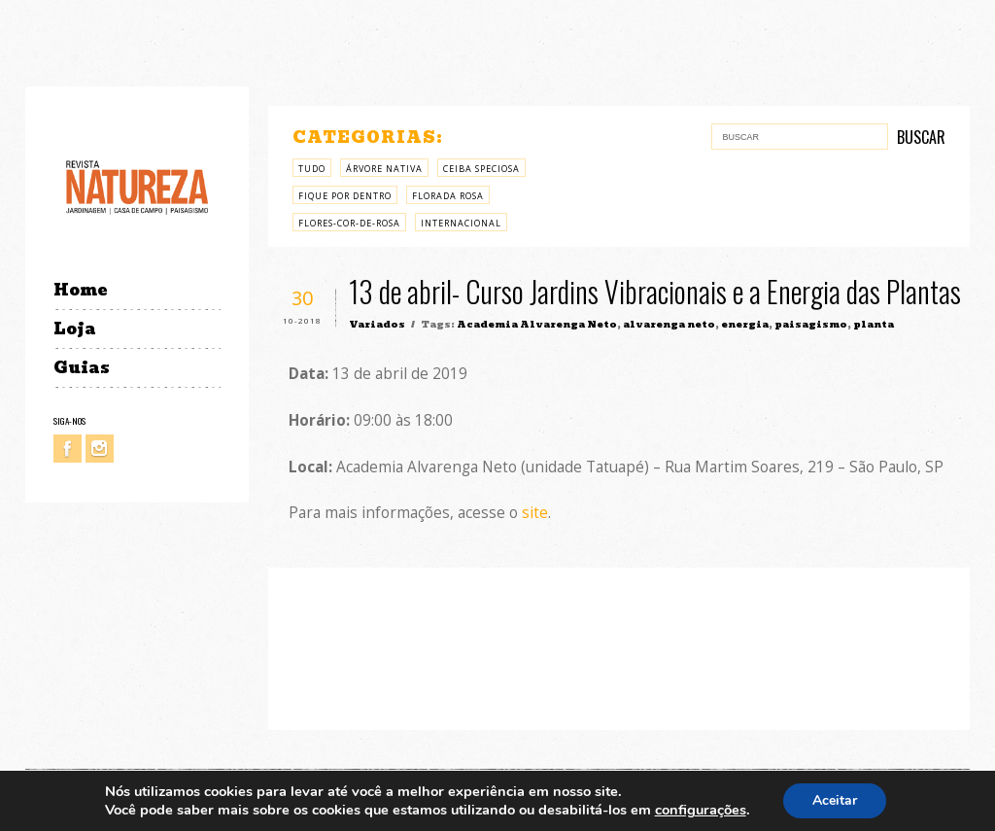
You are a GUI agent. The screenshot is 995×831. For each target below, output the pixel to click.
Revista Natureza (137, 186)
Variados (377, 324)
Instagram (100, 448)
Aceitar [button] (834, 800)
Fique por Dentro (345, 196)
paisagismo (810, 324)
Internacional (461, 223)
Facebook (67, 448)
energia (745, 324)
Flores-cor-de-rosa (349, 223)
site (535, 512)
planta (873, 324)
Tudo (312, 168)
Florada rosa (448, 196)
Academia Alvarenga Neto (537, 324)
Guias (81, 368)
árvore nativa (384, 168)
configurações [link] (700, 809)
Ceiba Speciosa (481, 168)
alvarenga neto (669, 324)
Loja (74, 329)
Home (80, 290)
